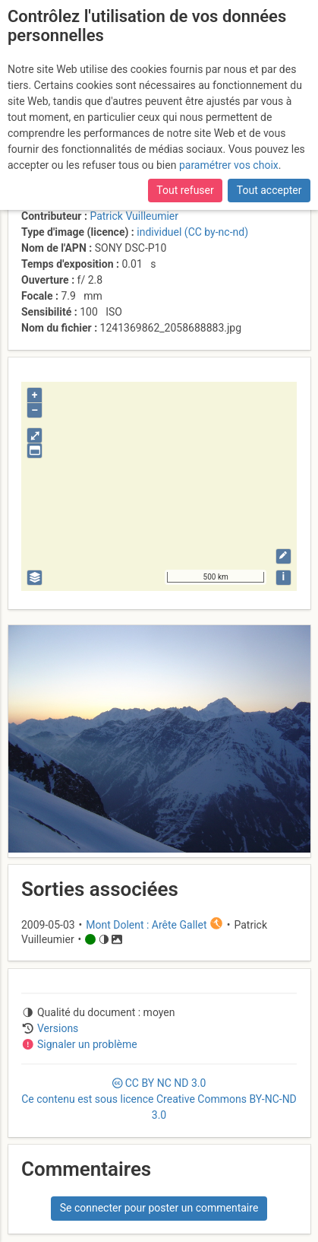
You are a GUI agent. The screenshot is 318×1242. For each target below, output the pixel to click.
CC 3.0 (159, 1099)
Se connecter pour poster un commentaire (159, 1208)
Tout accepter (269, 190)
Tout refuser (184, 190)
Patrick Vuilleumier (134, 216)
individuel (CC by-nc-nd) (192, 232)
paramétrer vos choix (229, 165)
